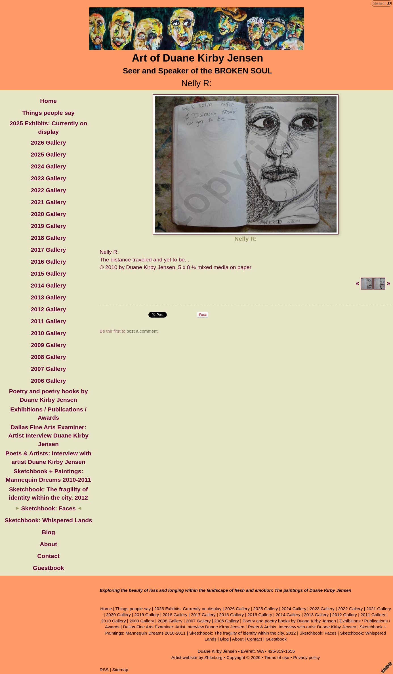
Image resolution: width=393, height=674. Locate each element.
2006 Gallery (48, 380)
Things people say (48, 112)
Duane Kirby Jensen (217, 651)
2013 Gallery (48, 297)
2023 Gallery (48, 178)
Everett (248, 651)
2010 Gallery (48, 333)
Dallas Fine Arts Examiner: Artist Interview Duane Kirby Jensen (48, 435)
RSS (104, 669)
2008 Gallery (48, 357)
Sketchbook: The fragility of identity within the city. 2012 (242, 633)
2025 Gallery (48, 154)
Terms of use (276, 657)
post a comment (142, 331)
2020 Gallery (48, 214)
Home (48, 101)
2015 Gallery (48, 273)
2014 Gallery (48, 285)
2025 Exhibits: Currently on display (188, 608)
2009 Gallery (48, 345)
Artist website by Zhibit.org (196, 657)
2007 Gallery (48, 368)
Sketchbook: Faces (48, 508)
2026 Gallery (48, 142)
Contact (48, 556)
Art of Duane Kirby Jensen (197, 58)
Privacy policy (306, 657)
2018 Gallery (48, 237)
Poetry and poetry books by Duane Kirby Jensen (289, 620)
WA (260, 651)
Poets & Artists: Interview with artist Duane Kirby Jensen (302, 626)
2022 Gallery (48, 190)
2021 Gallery (48, 202)
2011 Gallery (48, 321)
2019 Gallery (48, 226)
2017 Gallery (48, 249)
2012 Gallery (48, 309)
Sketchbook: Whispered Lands (48, 520)
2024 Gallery (48, 166)
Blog (48, 532)
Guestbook (48, 568)
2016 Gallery (48, 261)
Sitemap (120, 669)
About (48, 544)
